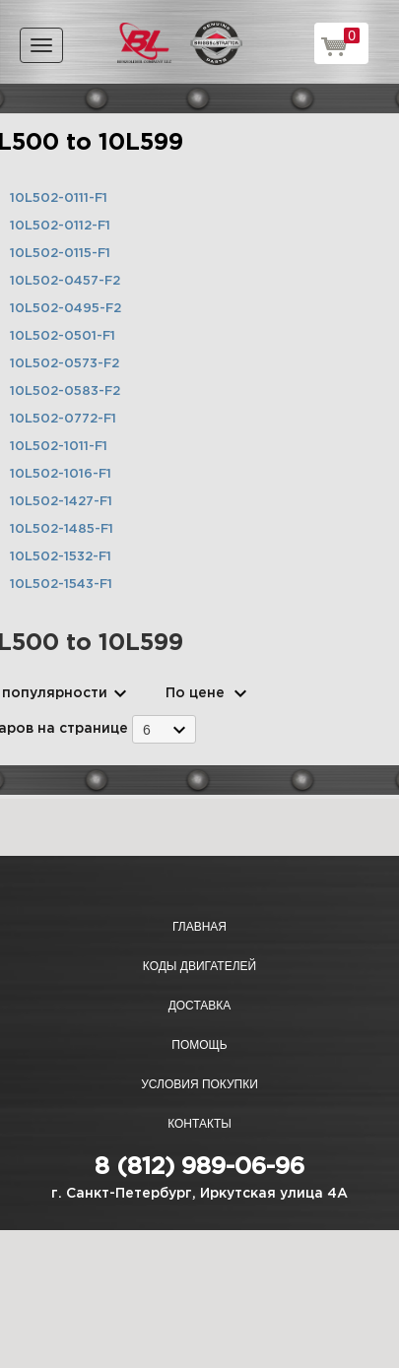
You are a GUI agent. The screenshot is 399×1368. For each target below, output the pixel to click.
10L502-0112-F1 (60, 226)
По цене (195, 693)
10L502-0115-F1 (60, 253)
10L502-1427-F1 (61, 501)
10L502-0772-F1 (63, 419)
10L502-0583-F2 (65, 391)
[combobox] (164, 729)
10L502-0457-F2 (65, 281)
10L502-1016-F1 (60, 474)
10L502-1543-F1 (61, 584)
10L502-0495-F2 (65, 308)
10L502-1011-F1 (58, 446)
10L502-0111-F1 (58, 198)
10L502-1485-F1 (61, 529)
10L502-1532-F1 (60, 557)
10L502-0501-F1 (62, 336)
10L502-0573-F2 (64, 363)
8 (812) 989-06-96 (199, 1167)
